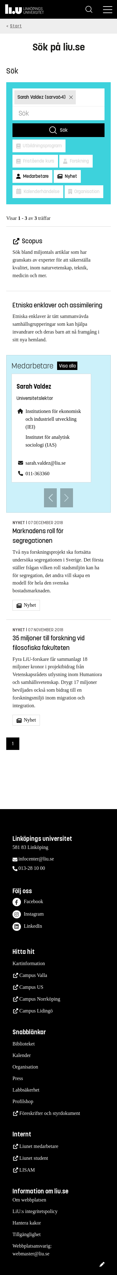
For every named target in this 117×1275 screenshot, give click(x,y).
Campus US (31, 987)
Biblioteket (23, 1043)
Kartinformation (28, 963)
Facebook (27, 902)
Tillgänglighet (26, 1234)
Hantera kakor (26, 1222)
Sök (64, 130)
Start (16, 26)
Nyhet (29, 605)
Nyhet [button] (70, 176)
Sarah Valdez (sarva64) (42, 97)
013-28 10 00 (31, 868)
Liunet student (33, 1158)
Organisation (25, 1066)
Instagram (28, 914)
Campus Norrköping (39, 999)
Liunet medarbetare (38, 1146)
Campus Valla (33, 975)
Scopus (31, 241)
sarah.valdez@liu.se (46, 463)
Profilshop (22, 1101)
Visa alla (67, 366)
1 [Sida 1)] (12, 744)
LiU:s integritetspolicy (34, 1211)
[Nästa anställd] (66, 497)
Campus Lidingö (36, 1010)
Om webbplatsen (29, 1199)
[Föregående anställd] (50, 497)
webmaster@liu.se (30, 1253)
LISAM (27, 1170)
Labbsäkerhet (25, 1090)
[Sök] (89, 9)
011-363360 (38, 473)
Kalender (21, 1055)
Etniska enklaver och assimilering (57, 305)
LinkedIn (27, 926)
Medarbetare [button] (35, 176)
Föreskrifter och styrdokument (49, 1113)
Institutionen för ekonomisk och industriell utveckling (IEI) (53, 419)
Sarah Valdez (34, 387)
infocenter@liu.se (36, 858)
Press (17, 1078)
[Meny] (107, 9)
